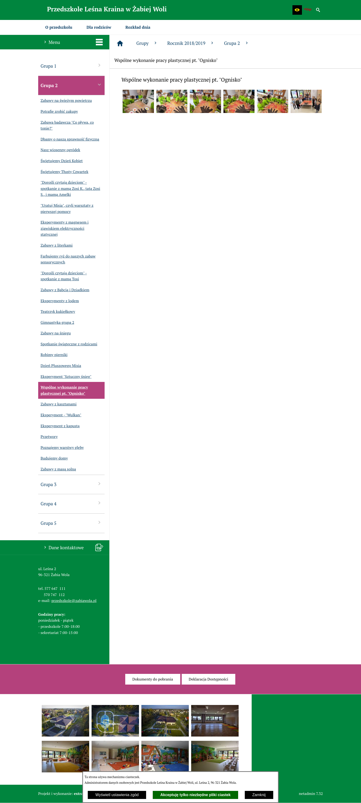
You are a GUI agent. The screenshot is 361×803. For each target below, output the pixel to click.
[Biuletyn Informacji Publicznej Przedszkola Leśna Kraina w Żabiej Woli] (307, 10)
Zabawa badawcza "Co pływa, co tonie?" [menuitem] (66, 125)
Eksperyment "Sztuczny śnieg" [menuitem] (64, 376)
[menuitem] (58, 27)
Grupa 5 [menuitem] (71, 523)
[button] (297, 10)
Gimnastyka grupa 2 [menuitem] (56, 322)
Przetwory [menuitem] (48, 436)
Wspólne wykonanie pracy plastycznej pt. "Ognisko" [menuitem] (63, 390)
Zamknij (259, 795)
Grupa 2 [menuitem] (71, 85)
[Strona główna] (120, 43)
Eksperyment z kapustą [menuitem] (59, 426)
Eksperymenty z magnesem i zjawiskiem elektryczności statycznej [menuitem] (63, 228)
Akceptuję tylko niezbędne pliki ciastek (195, 795)
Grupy (147, 43)
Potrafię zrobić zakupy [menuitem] (58, 111)
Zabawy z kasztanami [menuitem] (57, 404)
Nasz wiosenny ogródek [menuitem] (59, 150)
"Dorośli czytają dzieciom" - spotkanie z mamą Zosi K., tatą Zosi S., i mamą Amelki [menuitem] (69, 188)
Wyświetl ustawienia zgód (117, 795)
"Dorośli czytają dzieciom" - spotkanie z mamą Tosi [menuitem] (62, 276)
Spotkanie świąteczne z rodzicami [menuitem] (67, 344)
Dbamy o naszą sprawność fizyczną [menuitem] (68, 139)
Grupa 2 (236, 43)
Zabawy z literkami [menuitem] (55, 245)
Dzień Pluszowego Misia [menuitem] (59, 365)
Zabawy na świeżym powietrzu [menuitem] (65, 100)
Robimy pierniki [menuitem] (53, 354)
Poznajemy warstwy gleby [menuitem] (61, 447)
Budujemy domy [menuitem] (53, 458)
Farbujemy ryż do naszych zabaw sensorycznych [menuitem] (67, 259)
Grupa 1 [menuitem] (71, 65)
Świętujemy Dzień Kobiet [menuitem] (60, 160)
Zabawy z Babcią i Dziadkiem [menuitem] (63, 290)
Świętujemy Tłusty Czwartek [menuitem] (63, 171)
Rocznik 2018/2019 (190, 43)
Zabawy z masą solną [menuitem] (57, 469)
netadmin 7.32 (311, 793)
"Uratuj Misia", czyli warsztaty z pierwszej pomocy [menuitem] (65, 208)
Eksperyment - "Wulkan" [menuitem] (59, 415)
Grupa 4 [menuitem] (71, 503)
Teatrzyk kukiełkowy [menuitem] (56, 311)
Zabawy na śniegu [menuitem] (54, 333)
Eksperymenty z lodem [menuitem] (58, 301)
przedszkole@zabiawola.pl (74, 600)
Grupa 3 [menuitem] (71, 484)
